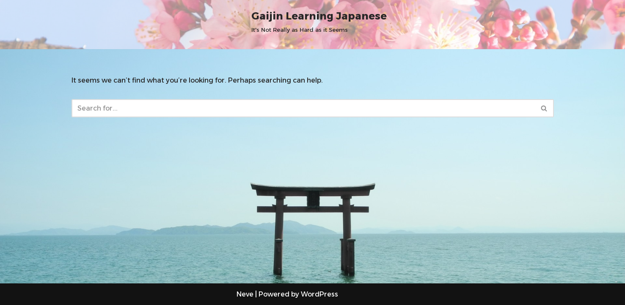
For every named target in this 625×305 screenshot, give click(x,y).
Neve (245, 294)
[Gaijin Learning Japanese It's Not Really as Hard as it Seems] (319, 21)
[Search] (303, 108)
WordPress (319, 294)
